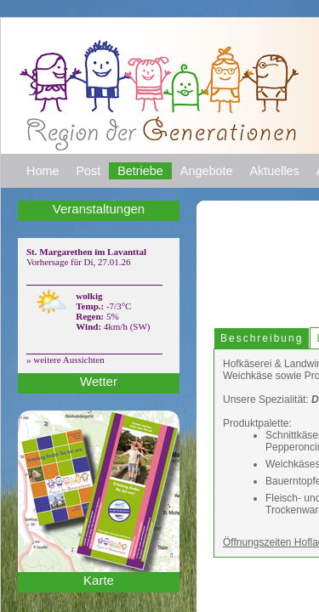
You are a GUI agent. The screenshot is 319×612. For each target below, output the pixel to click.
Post (93, 180)
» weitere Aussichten (65, 368)
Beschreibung (253, 348)
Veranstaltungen (99, 217)
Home (44, 180)
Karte (98, 589)
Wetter (99, 390)
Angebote (220, 180)
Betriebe (149, 180)
